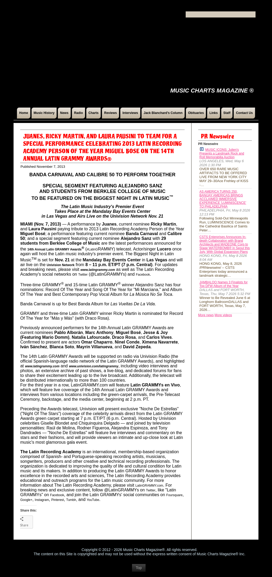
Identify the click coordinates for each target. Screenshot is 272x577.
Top (139, 570)
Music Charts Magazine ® (212, 90)
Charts (93, 113)
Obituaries (196, 113)
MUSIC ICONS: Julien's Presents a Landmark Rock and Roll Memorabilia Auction (221, 153)
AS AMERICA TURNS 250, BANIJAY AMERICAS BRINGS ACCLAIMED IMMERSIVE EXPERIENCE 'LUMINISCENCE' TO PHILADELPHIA (222, 199)
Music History (44, 113)
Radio (78, 113)
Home (23, 113)
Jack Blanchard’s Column (163, 113)
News (64, 113)
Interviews (130, 113)
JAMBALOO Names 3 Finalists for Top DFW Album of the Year (223, 284)
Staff (227, 113)
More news (206, 315)
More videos (223, 315)
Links (213, 113)
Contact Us (244, 113)
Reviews (110, 113)
